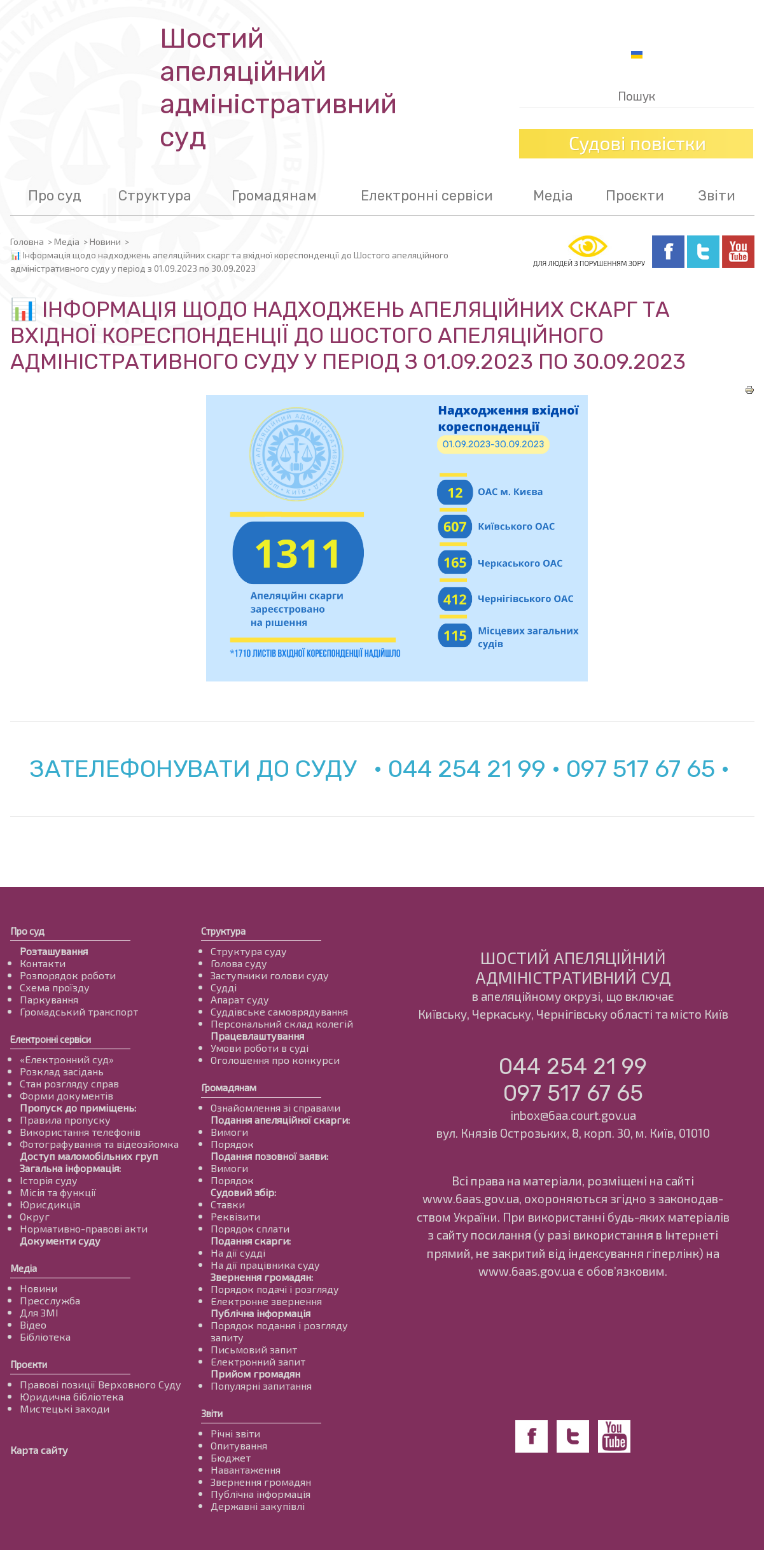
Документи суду (60, 1240)
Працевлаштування (257, 1036)
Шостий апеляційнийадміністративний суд (278, 87)
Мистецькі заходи (64, 1408)
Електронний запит (258, 1361)
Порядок (232, 1144)
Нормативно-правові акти (84, 1228)
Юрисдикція (50, 1204)
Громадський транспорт (79, 1011)
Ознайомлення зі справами (275, 1107)
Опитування (239, 1445)
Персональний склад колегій (282, 1023)
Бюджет (231, 1457)
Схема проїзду (55, 987)
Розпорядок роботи (68, 975)
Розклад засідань (62, 1071)
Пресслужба (50, 1300)
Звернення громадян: (262, 1277)
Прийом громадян (255, 1373)
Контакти (43, 963)
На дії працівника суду (265, 1265)
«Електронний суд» (67, 1059)
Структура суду (249, 951)
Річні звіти (235, 1433)
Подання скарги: (251, 1240)
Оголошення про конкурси (275, 1060)
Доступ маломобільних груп (89, 1156)
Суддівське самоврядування (279, 1011)
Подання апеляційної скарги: (280, 1120)
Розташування (54, 951)
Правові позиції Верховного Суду (100, 1384)
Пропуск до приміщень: (78, 1107)
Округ (35, 1216)
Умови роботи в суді (260, 1048)
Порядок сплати (250, 1228)
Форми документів (66, 1095)
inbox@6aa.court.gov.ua (573, 1115)
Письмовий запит (254, 1349)
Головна (27, 241)
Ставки (228, 1204)
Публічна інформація (260, 1313)
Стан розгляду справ (69, 1083)
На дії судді (238, 1252)
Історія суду (49, 1180)
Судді (224, 987)
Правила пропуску (65, 1120)
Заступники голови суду (270, 975)
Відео (33, 1324)
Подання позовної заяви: (269, 1156)
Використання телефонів (80, 1132)
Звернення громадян (261, 1482)
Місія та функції (58, 1192)
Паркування (49, 999)
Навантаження (246, 1469)
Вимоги (229, 1132)
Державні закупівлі (258, 1506)
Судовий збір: (243, 1192)
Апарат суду (240, 999)
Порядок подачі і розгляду (275, 1289)
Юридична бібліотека (71, 1396)
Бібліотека (45, 1336)
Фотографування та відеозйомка (99, 1144)
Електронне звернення (266, 1301)
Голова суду (239, 963)
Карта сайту (39, 1450)
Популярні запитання (261, 1385)
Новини (105, 241)
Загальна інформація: (70, 1168)
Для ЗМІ (39, 1312)
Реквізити (235, 1216)
